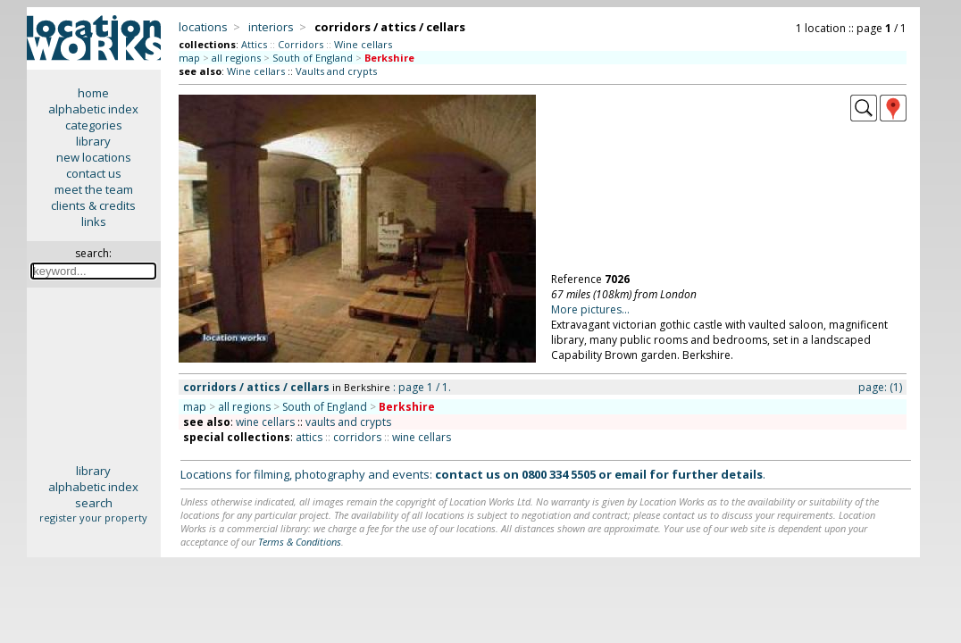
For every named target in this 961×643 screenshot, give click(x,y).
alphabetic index (93, 109)
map (189, 57)
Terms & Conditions (299, 541)
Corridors (300, 44)
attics (309, 437)
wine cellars (265, 422)
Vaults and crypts (336, 71)
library (93, 141)
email (630, 474)
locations (203, 27)
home (93, 93)
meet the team (93, 189)
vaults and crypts (348, 422)
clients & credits (93, 205)
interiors (271, 27)
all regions (236, 57)
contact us (93, 173)
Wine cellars (363, 44)
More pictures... (590, 309)
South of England (312, 57)
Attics (254, 44)
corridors (357, 437)
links (93, 221)
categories (93, 125)
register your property (93, 517)
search (94, 503)
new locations (93, 157)
